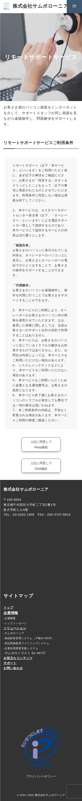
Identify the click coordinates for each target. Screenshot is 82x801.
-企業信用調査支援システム (20, 648)
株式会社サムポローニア (40, 6)
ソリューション (14, 628)
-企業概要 (9, 618)
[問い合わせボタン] (74, 6)
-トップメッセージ (15, 623)
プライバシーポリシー (41, 776)
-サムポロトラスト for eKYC (24, 653)
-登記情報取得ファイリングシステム (26, 643)
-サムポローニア (13, 633)
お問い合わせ (13, 668)
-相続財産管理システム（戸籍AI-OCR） (28, 638)
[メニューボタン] (6, 6)
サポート (9, 663)
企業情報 (10, 613)
